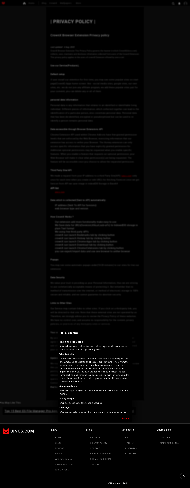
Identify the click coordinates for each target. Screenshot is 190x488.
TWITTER (129, 442)
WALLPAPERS (62, 469)
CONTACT (95, 448)
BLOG (58, 442)
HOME (58, 437)
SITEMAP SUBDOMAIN (101, 459)
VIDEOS (59, 453)
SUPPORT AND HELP (100, 453)
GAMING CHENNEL (169, 442)
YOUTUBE (165, 437)
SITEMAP (94, 464)
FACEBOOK (130, 453)
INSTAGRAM (131, 448)
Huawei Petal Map (64, 464)
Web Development (64, 459)
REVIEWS (59, 448)
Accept (125, 344)
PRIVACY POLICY (98, 442)
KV (126, 437)
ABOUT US (95, 437)
